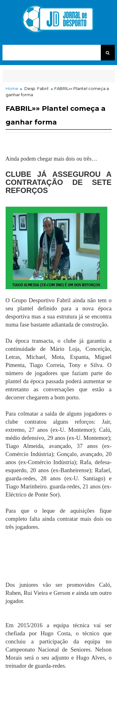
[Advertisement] (55, 563)
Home (12, 88)
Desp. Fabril (36, 88)
